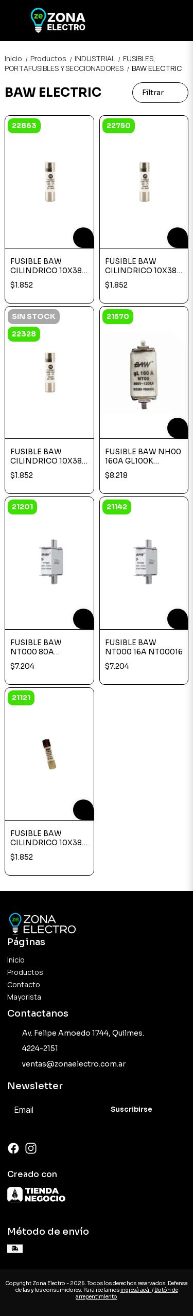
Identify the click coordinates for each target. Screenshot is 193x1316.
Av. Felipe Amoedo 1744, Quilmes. (75, 1033)
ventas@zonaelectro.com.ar (66, 1064)
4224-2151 (32, 1049)
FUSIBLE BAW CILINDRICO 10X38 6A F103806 (46, 266)
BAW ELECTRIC (157, 68)
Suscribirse (131, 1109)
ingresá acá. (136, 1290)
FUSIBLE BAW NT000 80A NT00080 (36, 647)
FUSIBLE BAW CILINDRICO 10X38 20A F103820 (46, 838)
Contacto (23, 984)
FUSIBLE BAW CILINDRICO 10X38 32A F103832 (141, 266)
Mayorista (24, 997)
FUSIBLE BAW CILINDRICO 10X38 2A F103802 (46, 456)
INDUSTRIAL (99, 58)
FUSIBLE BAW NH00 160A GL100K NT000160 (143, 456)
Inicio (17, 58)
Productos (52, 58)
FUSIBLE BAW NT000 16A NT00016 (144, 647)
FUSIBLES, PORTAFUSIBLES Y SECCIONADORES (80, 63)
